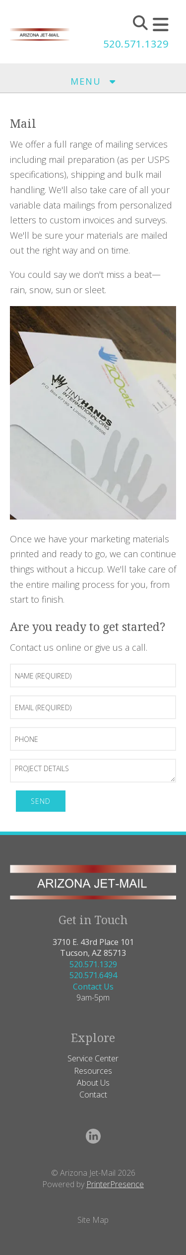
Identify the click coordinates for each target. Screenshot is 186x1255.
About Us (93, 1082)
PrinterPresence (115, 1184)
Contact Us (93, 986)
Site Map (93, 1219)
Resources (93, 1070)
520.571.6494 (93, 975)
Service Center (93, 1058)
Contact (93, 1094)
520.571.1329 (136, 44)
